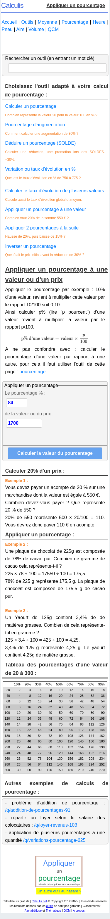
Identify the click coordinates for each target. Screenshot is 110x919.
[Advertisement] (55, 43)
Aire (20, 29)
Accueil (9, 22)
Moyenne (47, 22)
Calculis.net (39, 901)
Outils (27, 22)
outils (49, 906)
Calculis (12, 5)
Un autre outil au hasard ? (58, 891)
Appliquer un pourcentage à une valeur (45, 209)
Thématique (53, 910)
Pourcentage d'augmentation (35, 124)
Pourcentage (75, 22)
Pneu (7, 29)
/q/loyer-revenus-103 (55, 825)
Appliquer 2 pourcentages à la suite (42, 227)
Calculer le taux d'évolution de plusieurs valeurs (54, 190)
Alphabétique (33, 910)
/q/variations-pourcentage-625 (54, 840)
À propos (78, 910)
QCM (53, 29)
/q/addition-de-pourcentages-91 (37, 810)
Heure (99, 22)
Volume (36, 29)
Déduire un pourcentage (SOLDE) (40, 143)
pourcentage (32, 371)
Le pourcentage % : (25, 393)
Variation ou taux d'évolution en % (40, 169)
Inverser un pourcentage (30, 246)
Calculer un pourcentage (30, 106)
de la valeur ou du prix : (29, 413)
